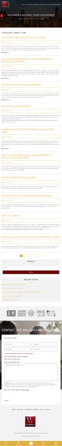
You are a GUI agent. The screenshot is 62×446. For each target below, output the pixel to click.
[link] (2, 15)
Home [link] (20, 18)
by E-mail (9, 359)
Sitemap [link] (30, 436)
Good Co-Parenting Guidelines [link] (19, 177)
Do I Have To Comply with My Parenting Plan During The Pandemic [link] (23, 292)
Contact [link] (47, 409)
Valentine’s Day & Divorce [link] (16, 106)
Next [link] (39, 255)
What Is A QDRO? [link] (10, 215)
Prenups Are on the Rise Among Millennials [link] (27, 195)
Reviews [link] (35, 409)
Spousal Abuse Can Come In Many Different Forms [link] (30, 237)
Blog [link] (41, 409)
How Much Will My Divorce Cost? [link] (13, 288)
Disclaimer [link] (24, 436)
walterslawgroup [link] (8, 42)
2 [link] (25, 255)
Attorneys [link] (28, 409)
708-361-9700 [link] (56, 5)
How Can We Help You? (12, 362)
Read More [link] (4, 52)
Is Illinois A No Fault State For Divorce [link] (24, 37)
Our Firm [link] (20, 409)
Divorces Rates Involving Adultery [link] (21, 85)
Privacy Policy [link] (25, 389)
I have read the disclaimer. (18, 390)
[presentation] (14, 394)
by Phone (17, 359)
